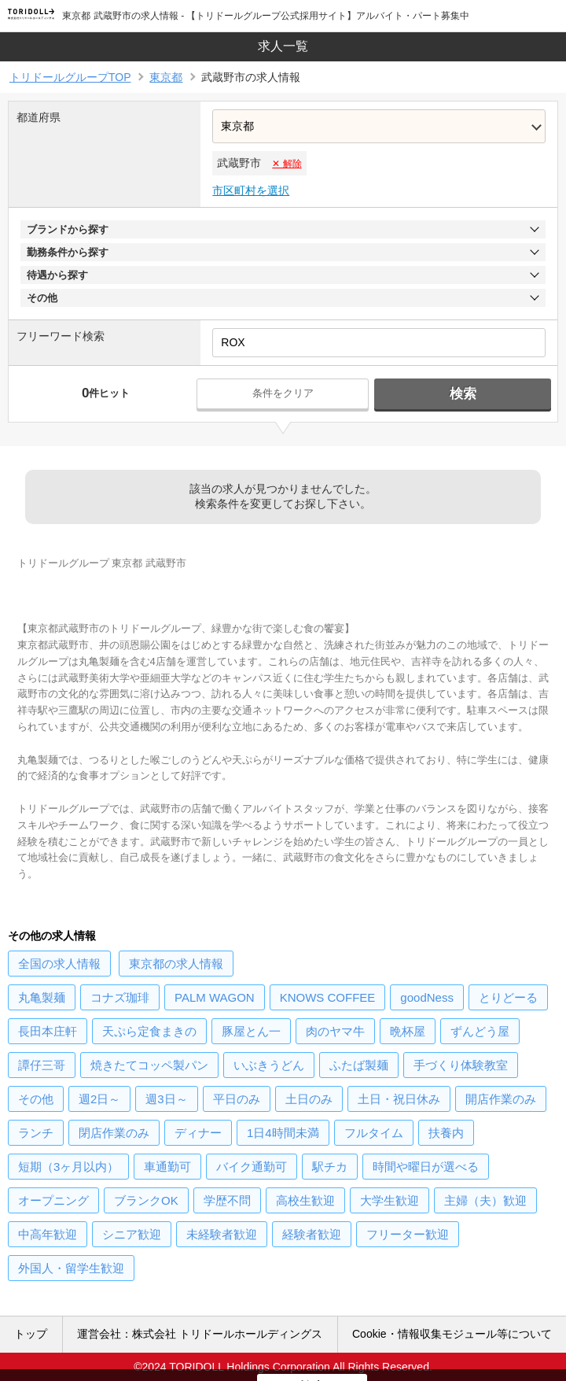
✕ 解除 (286, 163)
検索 (463, 393)
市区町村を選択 (250, 190)
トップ (30, 1333)
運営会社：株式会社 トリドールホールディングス (199, 1333)
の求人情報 (59, 963)
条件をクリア (283, 393)
